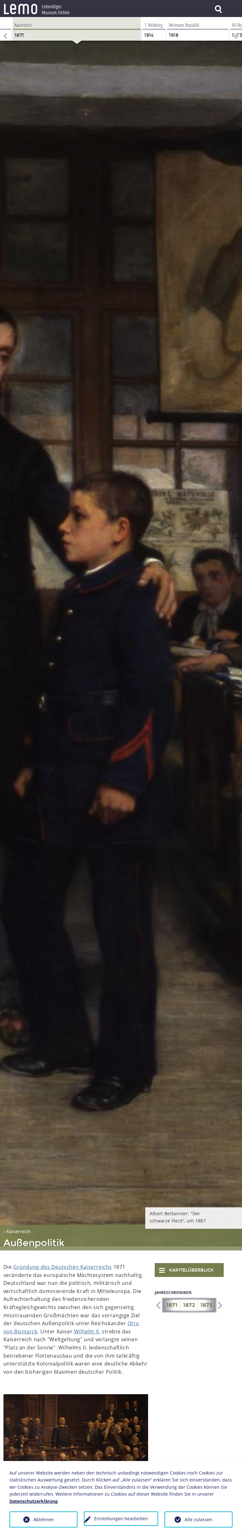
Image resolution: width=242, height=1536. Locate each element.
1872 (189, 1301)
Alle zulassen (198, 1519)
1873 (206, 1301)
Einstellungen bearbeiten (121, 1519)
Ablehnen (43, 1519)
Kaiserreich (19, 1227)
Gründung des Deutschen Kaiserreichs (62, 1262)
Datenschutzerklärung (33, 1501)
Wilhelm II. (87, 1327)
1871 (171, 1301)
